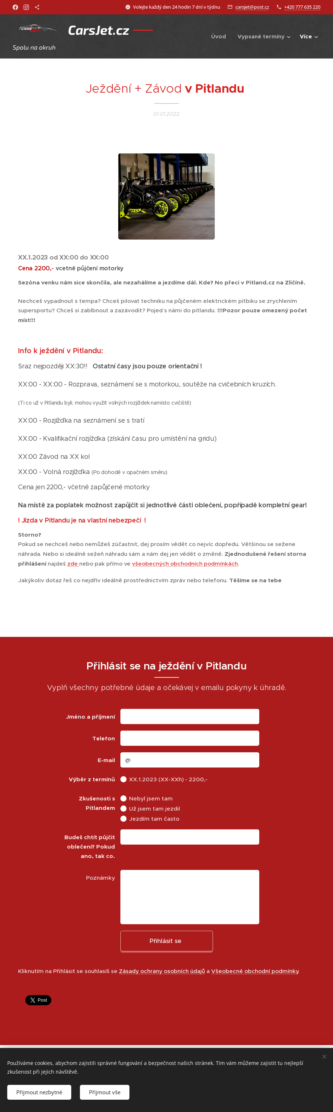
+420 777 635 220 (302, 7)
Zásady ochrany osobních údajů (162, 971)
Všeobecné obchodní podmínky (254, 971)
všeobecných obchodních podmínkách (185, 563)
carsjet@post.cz (252, 7)
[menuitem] (220, 37)
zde (73, 563)
